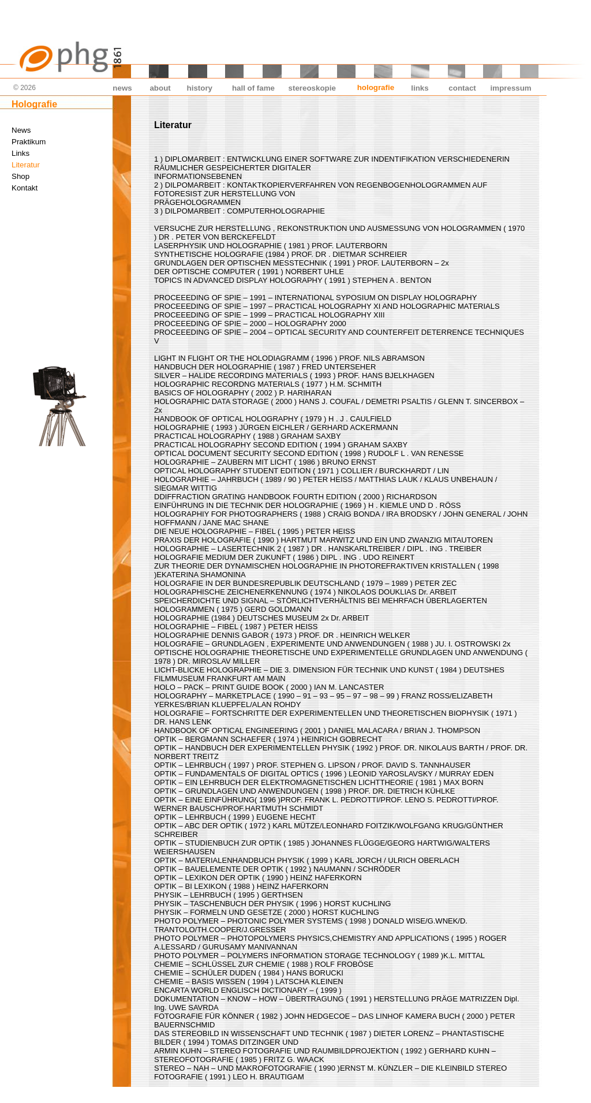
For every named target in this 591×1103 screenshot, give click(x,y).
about (159, 88)
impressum (511, 88)
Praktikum (29, 141)
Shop (20, 176)
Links (20, 153)
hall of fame (253, 88)
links (419, 88)
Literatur (26, 164)
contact (462, 88)
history (199, 88)
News (21, 130)
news (122, 88)
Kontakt (25, 188)
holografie (375, 87)
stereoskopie (312, 88)
